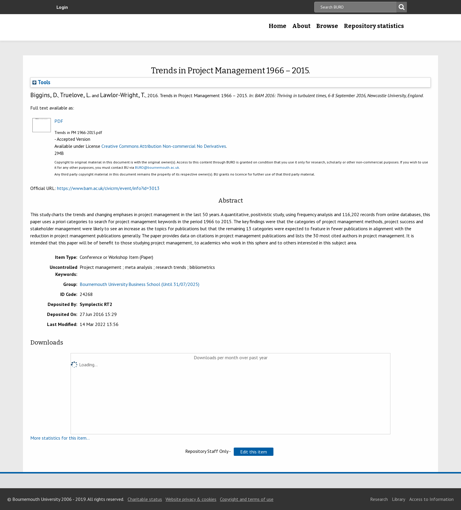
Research (379, 499)
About (301, 25)
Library (398, 499)
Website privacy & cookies (191, 499)
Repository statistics (374, 25)
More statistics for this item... (60, 438)
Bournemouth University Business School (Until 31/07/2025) (139, 284)
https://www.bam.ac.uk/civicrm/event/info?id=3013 (108, 188)
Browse (327, 25)
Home (277, 25)
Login (62, 7)
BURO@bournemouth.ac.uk (157, 167)
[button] (253, 452)
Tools (41, 82)
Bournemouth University (95, 27)
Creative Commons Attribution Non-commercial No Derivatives (163, 146)
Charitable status (145, 499)
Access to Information (431, 499)
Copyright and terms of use (246, 499)
